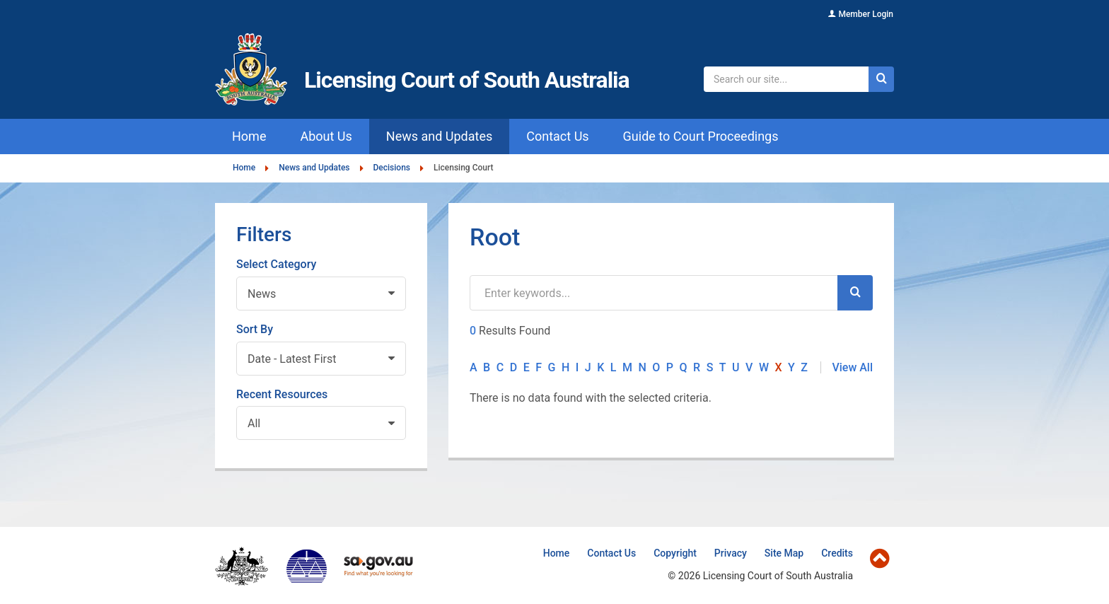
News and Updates (314, 168)
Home (244, 168)
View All (852, 367)
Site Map (784, 553)
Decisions (391, 168)
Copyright (675, 553)
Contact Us (611, 553)
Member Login (865, 14)
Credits (837, 553)
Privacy (730, 553)
